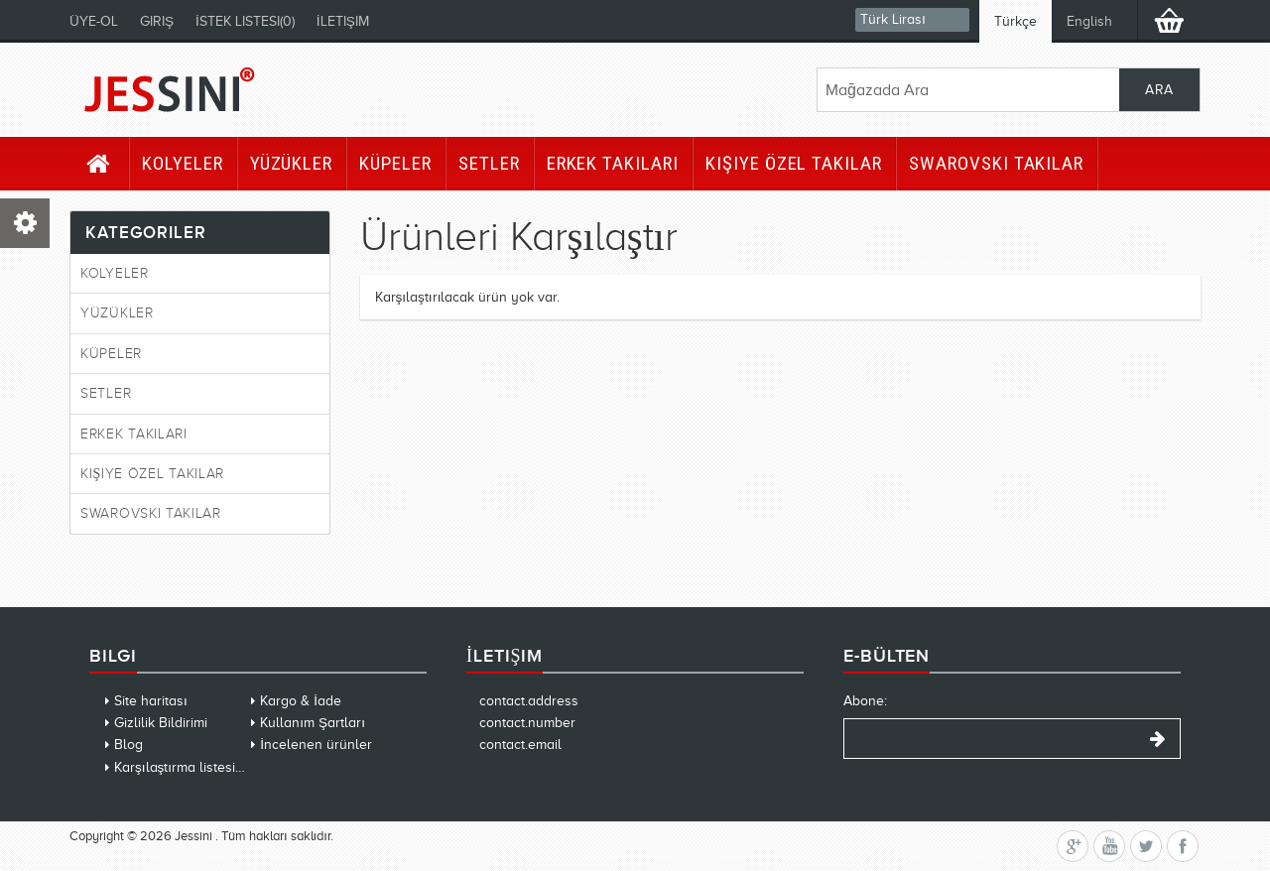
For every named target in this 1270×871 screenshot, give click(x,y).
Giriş (157, 21)
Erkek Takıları (613, 163)
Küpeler (395, 163)
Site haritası (151, 700)
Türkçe (1015, 21)
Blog (128, 744)
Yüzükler (291, 163)
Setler (489, 163)
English (1089, 21)
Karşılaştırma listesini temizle (204, 767)
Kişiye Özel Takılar (793, 163)
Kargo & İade (300, 700)
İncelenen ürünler (316, 744)
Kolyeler (182, 163)
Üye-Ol (93, 21)
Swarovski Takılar (996, 163)
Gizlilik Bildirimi (160, 722)
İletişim (343, 21)
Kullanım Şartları (312, 722)
